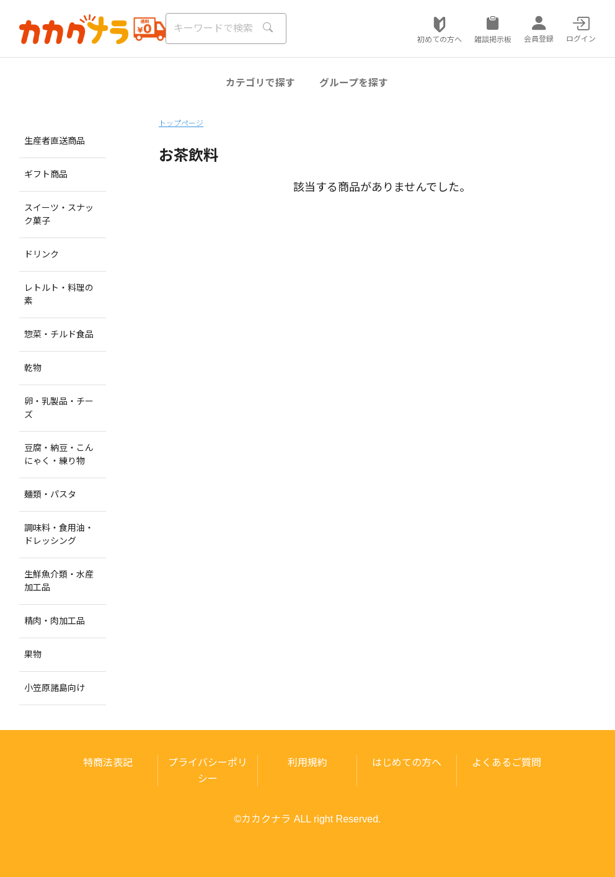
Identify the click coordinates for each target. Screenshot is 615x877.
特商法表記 (108, 762)
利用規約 (307, 762)
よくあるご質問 (506, 762)
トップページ (181, 123)
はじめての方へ (406, 762)
